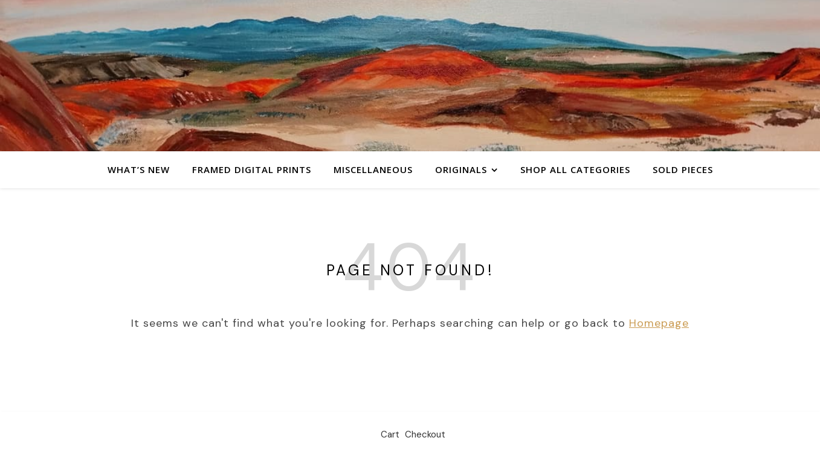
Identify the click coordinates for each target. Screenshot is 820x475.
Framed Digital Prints (251, 169)
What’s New (139, 169)
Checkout (425, 434)
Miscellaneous (373, 169)
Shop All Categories (575, 169)
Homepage (659, 323)
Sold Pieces (683, 169)
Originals (461, 169)
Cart (390, 434)
